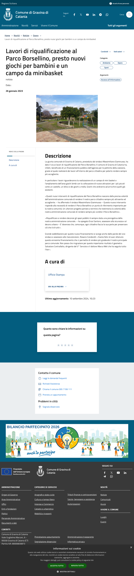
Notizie (26, 35)
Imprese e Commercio (44, 504)
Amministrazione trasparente (81, 536)
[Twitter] (79, 14)
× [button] (131, 548)
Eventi (103, 521)
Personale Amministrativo (13, 518)
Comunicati (105, 499)
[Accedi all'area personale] (119, 3)
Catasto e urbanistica (44, 508)
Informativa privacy (76, 541)
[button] (67, 571)
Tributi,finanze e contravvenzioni (82, 494)
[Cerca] (129, 14)
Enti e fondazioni (9, 508)
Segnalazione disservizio (45, 541)
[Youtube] (86, 14)
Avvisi (103, 504)
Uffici (4, 504)
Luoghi (103, 517)
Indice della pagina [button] (16, 151)
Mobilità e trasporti (43, 513)
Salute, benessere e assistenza (81, 499)
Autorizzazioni (74, 504)
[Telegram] (99, 14)
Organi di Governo (10, 494)
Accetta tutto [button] (56, 566)
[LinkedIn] (93, 14)
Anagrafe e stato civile (44, 494)
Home (7, 35)
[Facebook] (73, 14)
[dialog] (67, 560)
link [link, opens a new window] (92, 560)
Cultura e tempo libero (44, 499)
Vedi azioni (119, 51)
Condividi (106, 51)
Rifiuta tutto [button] (77, 565)
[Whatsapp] (106, 14)
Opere (35, 35)
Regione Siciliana (9, 3)
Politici (5, 513)
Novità (17, 35)
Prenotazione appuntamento (47, 536)
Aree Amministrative (11, 499)
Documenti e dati (9, 523)
